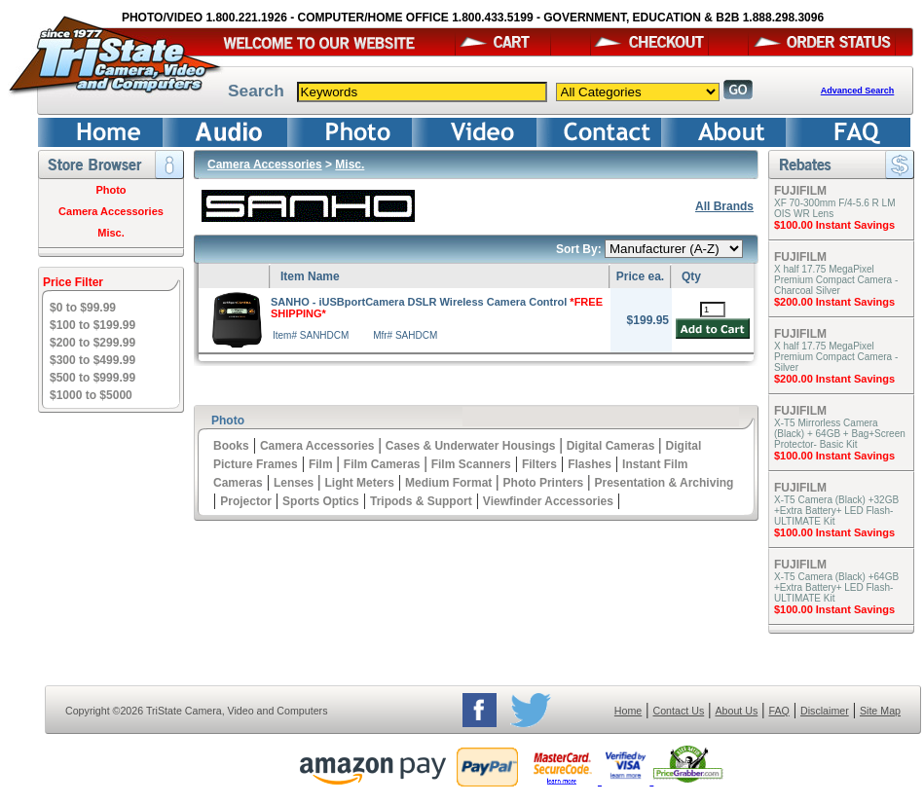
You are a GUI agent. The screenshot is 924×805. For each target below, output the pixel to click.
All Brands (724, 206)
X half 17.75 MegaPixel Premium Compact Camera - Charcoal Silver (836, 280)
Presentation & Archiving (663, 483)
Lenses (294, 483)
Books (231, 446)
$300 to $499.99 (92, 360)
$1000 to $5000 (91, 395)
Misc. (111, 232)
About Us (736, 710)
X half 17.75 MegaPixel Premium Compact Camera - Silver (836, 357)
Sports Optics (320, 501)
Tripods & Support (421, 501)
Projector (246, 501)
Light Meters (358, 483)
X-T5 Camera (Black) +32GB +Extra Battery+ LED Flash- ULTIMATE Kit (836, 510)
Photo (110, 190)
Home (628, 710)
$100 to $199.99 (92, 325)
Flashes (589, 464)
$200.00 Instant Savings (834, 302)
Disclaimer (824, 710)
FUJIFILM (800, 191)
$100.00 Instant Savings (834, 225)
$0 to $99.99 (83, 307)
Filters (539, 464)
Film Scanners (471, 464)
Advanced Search (858, 90)
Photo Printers (543, 483)
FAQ (778, 710)
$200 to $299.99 (92, 342)
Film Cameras (382, 464)
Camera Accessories (111, 211)
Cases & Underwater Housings (471, 446)
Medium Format (448, 483)
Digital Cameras (611, 446)
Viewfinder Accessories (548, 501)
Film (321, 464)
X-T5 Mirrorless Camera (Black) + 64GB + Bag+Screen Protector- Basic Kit (840, 434)
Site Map (880, 710)
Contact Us (679, 710)
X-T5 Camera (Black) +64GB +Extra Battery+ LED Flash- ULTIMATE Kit (836, 587)
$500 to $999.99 (92, 377)
